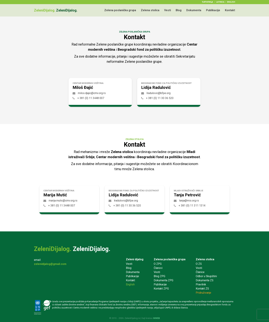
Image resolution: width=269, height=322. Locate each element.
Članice (200, 272)
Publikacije (213, 10)
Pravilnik (201, 284)
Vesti (167, 10)
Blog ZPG (159, 276)
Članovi (158, 268)
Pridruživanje (203, 292)
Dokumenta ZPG (163, 280)
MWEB (156, 318)
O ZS (199, 263)
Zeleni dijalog (134, 259)
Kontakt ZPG (161, 288)
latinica (220, 2)
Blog (179, 10)
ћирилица (207, 2)
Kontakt (230, 10)
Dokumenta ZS (204, 280)
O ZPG (158, 263)
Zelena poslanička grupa (120, 10)
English (231, 2)
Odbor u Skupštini (206, 276)
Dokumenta (193, 10)
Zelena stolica (150, 10)
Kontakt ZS (202, 288)
